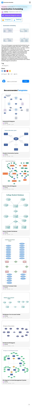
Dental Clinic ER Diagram (9, 186)
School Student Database (10, 231)
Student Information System (10, 153)
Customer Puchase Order (10, 286)
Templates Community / (7, 6)
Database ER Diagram (9, 342)
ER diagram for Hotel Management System (14, 380)
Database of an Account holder (11, 314)
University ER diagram (9, 121)
